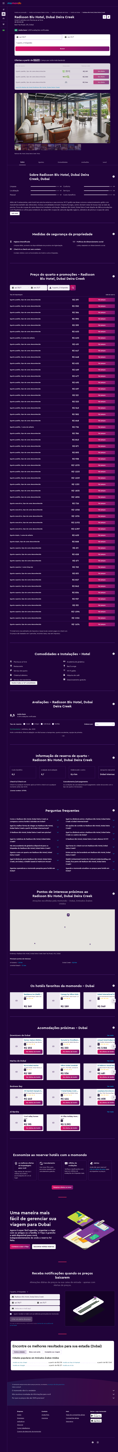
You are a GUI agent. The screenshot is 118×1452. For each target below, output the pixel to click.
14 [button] (35, 66)
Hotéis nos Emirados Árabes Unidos (39, 12)
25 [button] (55, 71)
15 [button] (40, 66)
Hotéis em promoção (21, 12)
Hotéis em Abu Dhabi (20, 1362)
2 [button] (45, 56)
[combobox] (105, 724)
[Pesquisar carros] (3, 18)
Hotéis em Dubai (75, 12)
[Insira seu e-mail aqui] (37, 1308)
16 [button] (45, 66)
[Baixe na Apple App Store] (96, 1421)
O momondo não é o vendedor (63, 1390)
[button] (3, 3)
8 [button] (40, 61)
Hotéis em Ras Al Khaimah (71, 1362)
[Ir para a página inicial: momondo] (14, 3)
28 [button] (35, 76)
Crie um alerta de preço (98, 1169)
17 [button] (50, 66)
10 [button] (50, 61)
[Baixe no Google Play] (96, 1416)
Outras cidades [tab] (20, 1352)
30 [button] (46, 76)
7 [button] (35, 61)
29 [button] (40, 76)
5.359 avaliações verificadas (38, 30)
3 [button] (50, 56)
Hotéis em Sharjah (19, 1365)
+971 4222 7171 (20, 27)
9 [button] (45, 61)
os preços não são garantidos (56, 1384)
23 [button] (45, 71)
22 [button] (40, 71)
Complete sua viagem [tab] (52, 1352)
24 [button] (50, 71)
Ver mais (110, 1035)
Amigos (37, 724)
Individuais (47, 724)
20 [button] (30, 71)
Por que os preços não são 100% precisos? (63, 1398)
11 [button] (55, 61)
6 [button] (30, 61)
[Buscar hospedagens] (3, 14)
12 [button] (25, 66)
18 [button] (55, 66)
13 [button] (30, 66)
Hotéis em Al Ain (68, 1365)
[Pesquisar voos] (3, 10)
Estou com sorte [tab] (35, 1352)
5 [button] (25, 61)
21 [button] (35, 71)
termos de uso (42, 1323)
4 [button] (55, 56)
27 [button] (30, 76)
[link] (33, 1052)
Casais (28, 724)
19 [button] (25, 71)
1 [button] (40, 56)
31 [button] (50, 76)
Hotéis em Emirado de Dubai (60, 12)
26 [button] (25, 76)
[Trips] (3, 24)
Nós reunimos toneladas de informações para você (63, 1394)
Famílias (57, 724)
